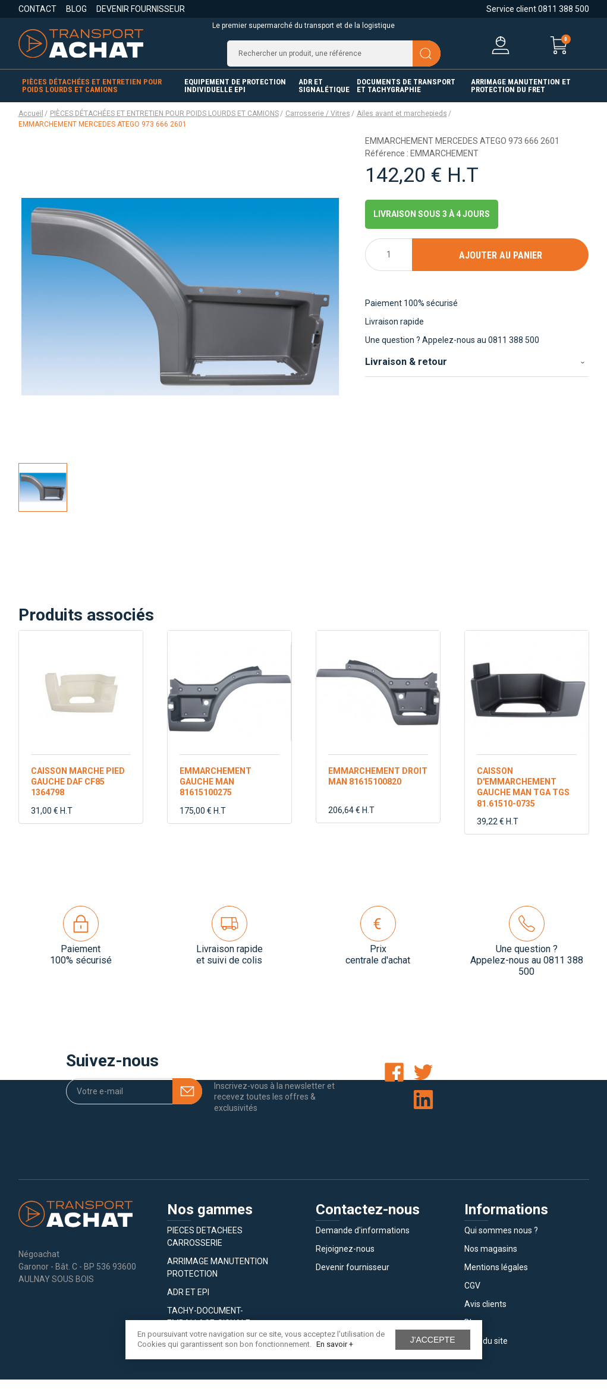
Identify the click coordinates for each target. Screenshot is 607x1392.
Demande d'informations (363, 1243)
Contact (37, 9)
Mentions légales (496, 1279)
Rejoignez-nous (345, 1261)
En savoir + (334, 1344)
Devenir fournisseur (140, 9)
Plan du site (486, 1353)
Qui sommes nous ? (501, 1243)
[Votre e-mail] (134, 1104)
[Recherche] (334, 59)
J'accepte (432, 1339)
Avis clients (485, 1316)
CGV (472, 1298)
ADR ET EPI (188, 1304)
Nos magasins (490, 1261)
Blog (76, 9)
